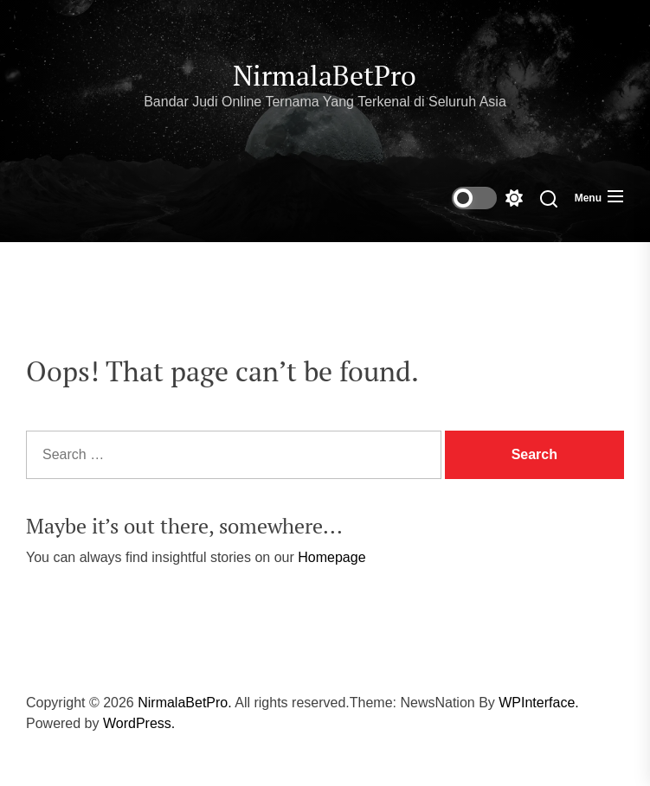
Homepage (331, 557)
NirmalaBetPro (324, 75)
